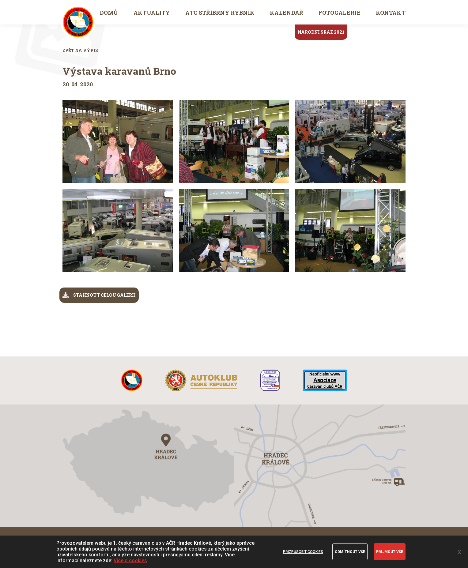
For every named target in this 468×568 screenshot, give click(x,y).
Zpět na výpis (80, 50)
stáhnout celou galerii (99, 295)
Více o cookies (130, 560)
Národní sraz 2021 (321, 32)
